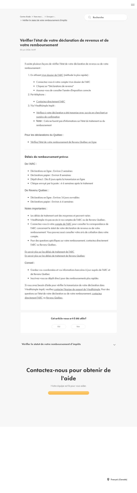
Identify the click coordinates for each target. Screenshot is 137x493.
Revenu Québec (54, 297)
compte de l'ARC (63, 224)
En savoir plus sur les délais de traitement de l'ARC (49, 251)
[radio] (59, 326)
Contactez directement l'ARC (50, 101)
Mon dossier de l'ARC (52, 75)
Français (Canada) (119, 479)
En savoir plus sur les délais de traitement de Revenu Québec (55, 255)
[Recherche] (105, 17)
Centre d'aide (25, 16)
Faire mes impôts (40, 16)
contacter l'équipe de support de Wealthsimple (77, 289)
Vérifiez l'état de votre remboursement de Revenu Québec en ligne (63, 142)
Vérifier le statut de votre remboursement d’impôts (44, 20)
